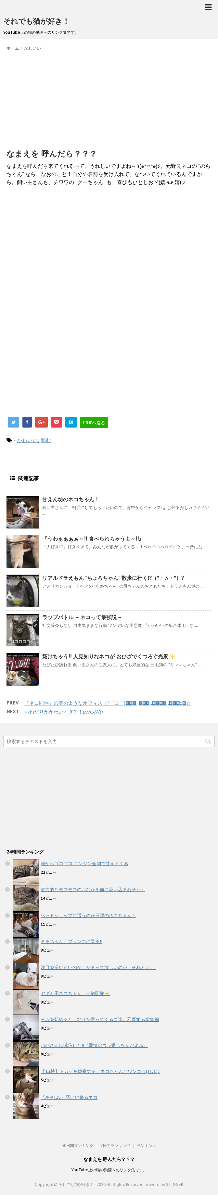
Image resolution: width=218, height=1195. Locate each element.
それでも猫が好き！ (36, 21)
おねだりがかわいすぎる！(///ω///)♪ (64, 712)
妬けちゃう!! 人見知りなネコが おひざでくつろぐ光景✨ (108, 656)
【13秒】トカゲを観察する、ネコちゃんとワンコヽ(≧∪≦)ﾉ (100, 1071)
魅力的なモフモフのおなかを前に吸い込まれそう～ (93, 889)
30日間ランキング (78, 1145)
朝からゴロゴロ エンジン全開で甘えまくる (84, 863)
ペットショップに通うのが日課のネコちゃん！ (88, 915)
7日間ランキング (115, 1145)
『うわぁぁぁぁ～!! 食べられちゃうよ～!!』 (93, 538)
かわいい (27, 440)
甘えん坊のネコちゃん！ (70, 499)
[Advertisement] (109, 98)
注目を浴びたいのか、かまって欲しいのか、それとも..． (98, 967)
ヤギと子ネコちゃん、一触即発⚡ (75, 993)
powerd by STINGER (164, 1184)
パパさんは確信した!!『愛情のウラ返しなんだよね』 (94, 1045)
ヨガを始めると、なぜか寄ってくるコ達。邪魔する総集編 (100, 1019)
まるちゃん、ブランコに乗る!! (71, 941)
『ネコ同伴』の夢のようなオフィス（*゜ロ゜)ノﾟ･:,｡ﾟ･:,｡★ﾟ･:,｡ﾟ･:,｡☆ (107, 703)
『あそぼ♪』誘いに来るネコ (69, 1097)
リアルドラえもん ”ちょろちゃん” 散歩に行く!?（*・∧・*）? (113, 578)
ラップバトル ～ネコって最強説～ (82, 617)
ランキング (146, 1145)
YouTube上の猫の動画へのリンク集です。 (109, 1169)
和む (46, 440)
